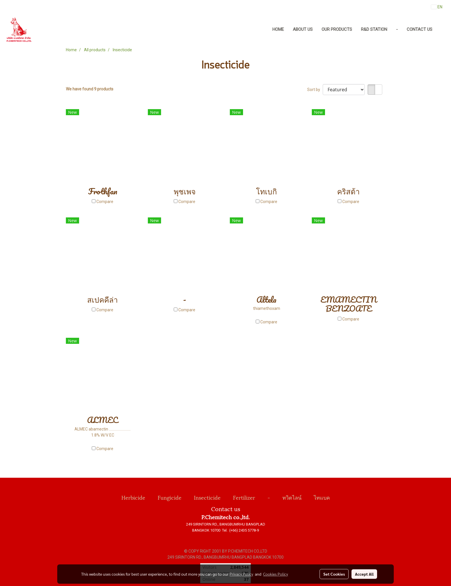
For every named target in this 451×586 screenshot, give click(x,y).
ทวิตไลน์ (291, 497)
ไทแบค (322, 497)
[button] (442, 29)
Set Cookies (334, 573)
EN (436, 7)
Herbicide (133, 497)
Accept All (364, 573)
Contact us (419, 29)
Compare (104, 201)
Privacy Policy (241, 573)
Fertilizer (244, 497)
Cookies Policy (275, 573)
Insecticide (207, 497)
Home (278, 29)
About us (303, 29)
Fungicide (169, 497)
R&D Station (374, 29)
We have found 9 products (89, 89)
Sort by (315, 89)
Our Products (337, 29)
